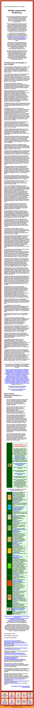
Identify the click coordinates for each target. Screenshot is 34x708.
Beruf (27, 379)
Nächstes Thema (24, 702)
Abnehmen (7, 369)
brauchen (26, 382)
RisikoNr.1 (13, 384)
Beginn (25, 377)
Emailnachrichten (22, 38)
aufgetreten (9, 375)
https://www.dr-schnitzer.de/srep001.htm (18, 390)
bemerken (12, 379)
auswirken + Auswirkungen (22, 376)
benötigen (17, 379)
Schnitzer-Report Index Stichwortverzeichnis (17, 387)
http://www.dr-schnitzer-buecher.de (12, 683)
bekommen (26, 378)
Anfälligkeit (8, 372)
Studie (14, 494)
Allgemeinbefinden (9, 371)
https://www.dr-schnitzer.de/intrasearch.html (14, 678)
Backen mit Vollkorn (16, 597)
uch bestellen (16, 510)
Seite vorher (18, 696)
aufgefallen (18, 381)
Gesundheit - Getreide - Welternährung (17, 557)
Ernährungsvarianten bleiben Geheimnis (16, 37)
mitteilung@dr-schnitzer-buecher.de (19, 474)
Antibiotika (18, 373)
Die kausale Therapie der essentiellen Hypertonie (18, 508)
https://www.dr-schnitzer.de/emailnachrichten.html (15, 642)
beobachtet (22, 379)
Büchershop (13, 490)
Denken (17, 383)
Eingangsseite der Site (5, 696)
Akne (22, 370)
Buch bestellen (15, 502)
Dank (10, 383)
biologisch (18, 382)
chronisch (6, 383)
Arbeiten (27, 373)
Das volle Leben (16, 552)
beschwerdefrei (7, 381)
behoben (14, 378)
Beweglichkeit (12, 382)
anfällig (27, 371)
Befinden (8, 377)
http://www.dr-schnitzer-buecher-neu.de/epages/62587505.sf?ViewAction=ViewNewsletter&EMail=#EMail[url (14, 658)
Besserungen (25, 381)
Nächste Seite (24, 696)
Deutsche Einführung (12, 696)
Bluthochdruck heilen (17, 497)
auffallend (18, 374)
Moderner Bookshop (30, 701)
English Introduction (11, 703)
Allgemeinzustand (18, 371)
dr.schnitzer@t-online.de (13, 621)
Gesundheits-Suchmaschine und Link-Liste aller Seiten (4, 702)
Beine (17, 378)
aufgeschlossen (24, 374)
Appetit (23, 373)
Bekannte (21, 378)
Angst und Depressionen (17, 372)
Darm (13, 383)
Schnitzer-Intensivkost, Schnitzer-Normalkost (17, 581)
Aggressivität (17, 370)
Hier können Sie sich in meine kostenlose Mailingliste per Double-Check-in (17, 617)
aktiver (24, 383)
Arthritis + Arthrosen (10, 374)
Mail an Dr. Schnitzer (30, 695)
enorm (28, 383)
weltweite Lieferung (30, 703)
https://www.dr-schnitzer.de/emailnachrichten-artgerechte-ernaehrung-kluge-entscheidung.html (15, 654)
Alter (24, 371)
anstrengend (13, 373)
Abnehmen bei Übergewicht (16, 369)
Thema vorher (18, 702)
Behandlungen (8, 378)
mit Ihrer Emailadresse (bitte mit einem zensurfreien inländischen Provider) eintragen (17, 619)
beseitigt (14, 381)
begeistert (21, 377)
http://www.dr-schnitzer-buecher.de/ (12, 641)
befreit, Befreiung (15, 377)
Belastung (7, 379)
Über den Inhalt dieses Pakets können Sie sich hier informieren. (19, 464)
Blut (22, 382)
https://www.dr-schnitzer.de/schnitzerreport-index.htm (16, 644)
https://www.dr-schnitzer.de (10, 640)
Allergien (26, 370)
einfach (20, 383)
